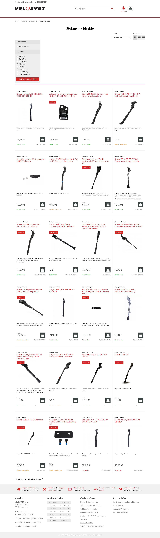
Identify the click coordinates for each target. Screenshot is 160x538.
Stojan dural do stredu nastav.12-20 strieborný (125, 290)
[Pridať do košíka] (42, 139)
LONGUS (23, 69)
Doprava (83, 519)
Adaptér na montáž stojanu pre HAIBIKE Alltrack (30, 160)
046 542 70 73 (24, 518)
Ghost (22, 64)
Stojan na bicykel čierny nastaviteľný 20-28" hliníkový (61, 225)
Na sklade (24, 47)
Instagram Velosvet (120, 509)
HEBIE (22, 67)
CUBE (22, 59)
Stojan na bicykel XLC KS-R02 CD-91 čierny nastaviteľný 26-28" (129, 225)
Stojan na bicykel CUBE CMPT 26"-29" (95, 355)
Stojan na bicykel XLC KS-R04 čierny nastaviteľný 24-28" (29, 290)
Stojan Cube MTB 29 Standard (30, 419)
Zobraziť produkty (27, 79)
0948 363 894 (42, 2)
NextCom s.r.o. (97, 535)
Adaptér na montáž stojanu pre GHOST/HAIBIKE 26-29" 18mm (63, 95)
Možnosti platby (86, 523)
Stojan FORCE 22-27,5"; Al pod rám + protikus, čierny (95, 95)
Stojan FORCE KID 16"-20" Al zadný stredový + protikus (61, 355)
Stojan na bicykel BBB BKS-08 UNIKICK (127, 420)
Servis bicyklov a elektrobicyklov (126, 502)
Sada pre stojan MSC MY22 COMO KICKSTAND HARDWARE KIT (62, 421)
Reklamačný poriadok (89, 509)
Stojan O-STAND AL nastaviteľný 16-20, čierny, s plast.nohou (63, 160)
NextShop (71, 535)
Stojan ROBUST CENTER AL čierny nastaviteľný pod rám (127, 160)
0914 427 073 (36, 522)
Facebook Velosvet (120, 512)
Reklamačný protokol (89, 512)
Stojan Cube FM (121, 354)
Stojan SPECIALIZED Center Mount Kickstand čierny (28, 225)
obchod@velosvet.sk (24, 2)
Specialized (24, 74)
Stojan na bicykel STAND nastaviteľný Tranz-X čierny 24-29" (95, 161)
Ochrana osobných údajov (90, 505)
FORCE (23, 62)
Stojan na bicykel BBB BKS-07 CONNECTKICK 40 (95, 420)
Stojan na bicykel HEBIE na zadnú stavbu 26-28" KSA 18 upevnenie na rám (94, 226)
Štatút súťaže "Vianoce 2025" (92, 526)
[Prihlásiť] (124, 9)
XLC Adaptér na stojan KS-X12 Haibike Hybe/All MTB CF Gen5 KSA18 (95, 291)
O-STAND (23, 72)
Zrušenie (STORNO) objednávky (93, 516)
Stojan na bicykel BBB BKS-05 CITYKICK (62, 290)
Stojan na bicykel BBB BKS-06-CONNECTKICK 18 (30, 95)
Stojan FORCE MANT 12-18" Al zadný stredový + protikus (128, 95)
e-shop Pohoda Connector (83, 535)
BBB (22, 57)
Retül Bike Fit (118, 505)
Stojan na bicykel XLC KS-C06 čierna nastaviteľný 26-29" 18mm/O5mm (29, 356)
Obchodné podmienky (89, 502)
